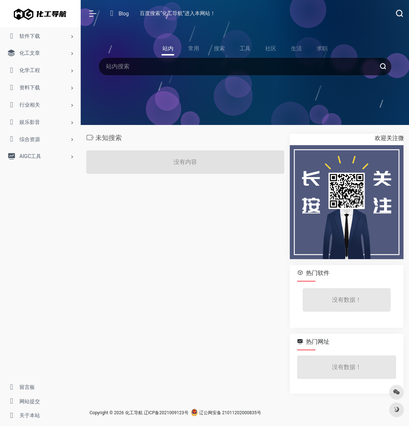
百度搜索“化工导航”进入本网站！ (177, 13)
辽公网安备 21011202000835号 (226, 412)
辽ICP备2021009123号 (166, 412)
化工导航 (134, 412)
